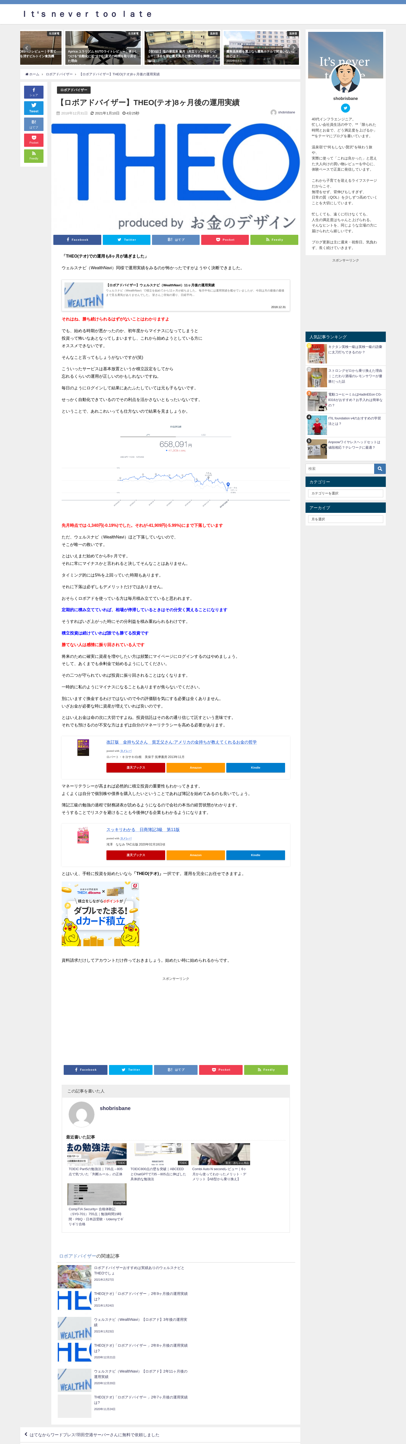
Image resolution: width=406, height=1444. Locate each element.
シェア (34, 92)
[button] (27, 48)
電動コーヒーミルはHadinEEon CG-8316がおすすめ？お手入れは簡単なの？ (355, 400)
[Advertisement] (118, 1020)
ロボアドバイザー (73, 90)
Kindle (255, 767)
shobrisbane (286, 112)
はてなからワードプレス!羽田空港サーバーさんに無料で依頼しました (94, 1317)
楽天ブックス (136, 767)
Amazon (195, 767)
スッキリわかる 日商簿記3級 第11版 (143, 829)
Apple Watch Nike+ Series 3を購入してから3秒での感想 (239, 1332)
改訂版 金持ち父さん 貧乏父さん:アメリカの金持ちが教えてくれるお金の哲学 (181, 742)
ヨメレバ (126, 750)
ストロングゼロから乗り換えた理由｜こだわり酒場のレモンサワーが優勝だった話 (355, 376)
